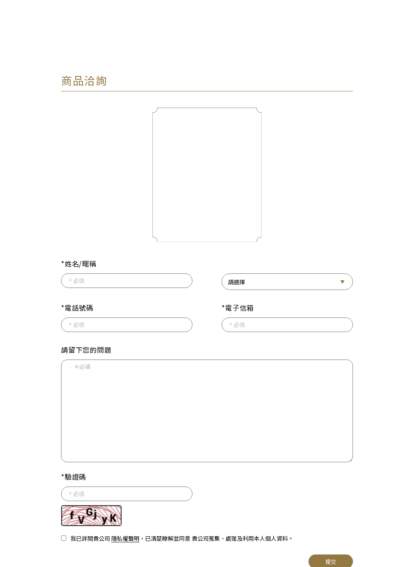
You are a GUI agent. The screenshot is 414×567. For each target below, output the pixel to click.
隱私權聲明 (125, 537)
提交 (330, 560)
